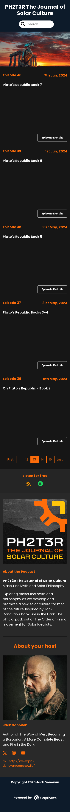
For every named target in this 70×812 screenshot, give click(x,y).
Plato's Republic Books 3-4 (25, 312)
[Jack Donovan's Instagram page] (16, 753)
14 (42, 459)
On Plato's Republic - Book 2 (27, 388)
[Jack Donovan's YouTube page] (25, 753)
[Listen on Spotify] (40, 483)
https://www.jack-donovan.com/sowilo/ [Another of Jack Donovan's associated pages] (19, 763)
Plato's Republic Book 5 (22, 236)
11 (20, 459)
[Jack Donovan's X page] (7, 753)
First (10, 459)
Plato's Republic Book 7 (22, 84)
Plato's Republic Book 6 (22, 160)
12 (27, 459)
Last (60, 459)
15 (50, 459)
